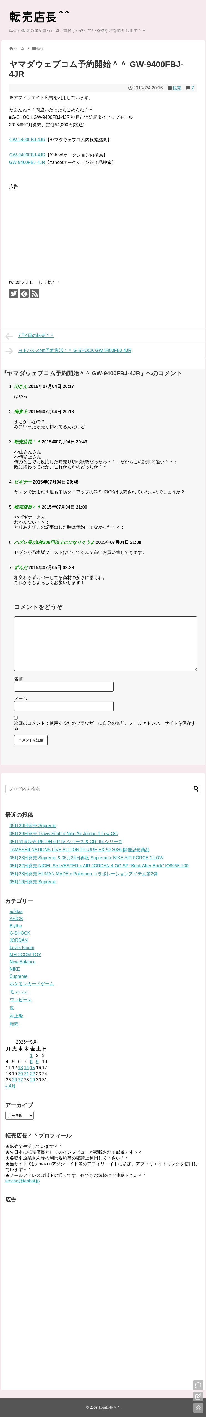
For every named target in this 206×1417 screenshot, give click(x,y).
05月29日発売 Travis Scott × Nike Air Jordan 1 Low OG (64, 833)
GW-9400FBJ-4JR (27, 139)
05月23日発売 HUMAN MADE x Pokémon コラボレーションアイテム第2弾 (84, 873)
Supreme (19, 976)
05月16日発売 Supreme (33, 881)
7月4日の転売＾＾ (29, 336)
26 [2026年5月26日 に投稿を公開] (14, 1079)
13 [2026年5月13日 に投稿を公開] (20, 1067)
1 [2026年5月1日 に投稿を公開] (31, 1055)
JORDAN (19, 940)
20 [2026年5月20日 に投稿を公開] (20, 1073)
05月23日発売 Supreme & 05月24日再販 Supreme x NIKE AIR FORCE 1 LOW (87, 857)
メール (20, 698)
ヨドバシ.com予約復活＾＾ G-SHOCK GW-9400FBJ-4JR (68, 351)
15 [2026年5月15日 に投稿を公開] (32, 1067)
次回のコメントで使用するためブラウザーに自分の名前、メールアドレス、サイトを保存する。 (104, 726)
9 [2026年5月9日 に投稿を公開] (37, 1061)
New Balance (23, 962)
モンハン (18, 991)
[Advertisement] (55, 229)
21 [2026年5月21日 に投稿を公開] (26, 1073)
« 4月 (10, 1086)
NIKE (15, 969)
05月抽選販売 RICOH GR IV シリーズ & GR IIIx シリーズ (66, 841)
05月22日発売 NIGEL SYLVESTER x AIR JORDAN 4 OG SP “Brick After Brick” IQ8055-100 (99, 865)
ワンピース (21, 999)
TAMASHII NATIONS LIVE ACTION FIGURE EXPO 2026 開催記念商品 (80, 849)
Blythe (16, 926)
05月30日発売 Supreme (33, 825)
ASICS (16, 918)
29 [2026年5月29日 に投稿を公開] (32, 1079)
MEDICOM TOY (25, 954)
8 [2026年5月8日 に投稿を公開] (31, 1061)
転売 (177, 88)
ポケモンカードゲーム (32, 983)
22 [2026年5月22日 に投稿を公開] (32, 1073)
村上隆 (16, 1016)
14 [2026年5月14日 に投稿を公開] (26, 1067)
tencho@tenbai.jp (22, 1181)
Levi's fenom (22, 947)
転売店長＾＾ (109, 1407)
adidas (16, 911)
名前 (18, 679)
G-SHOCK (20, 933)
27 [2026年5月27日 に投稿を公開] (20, 1079)
